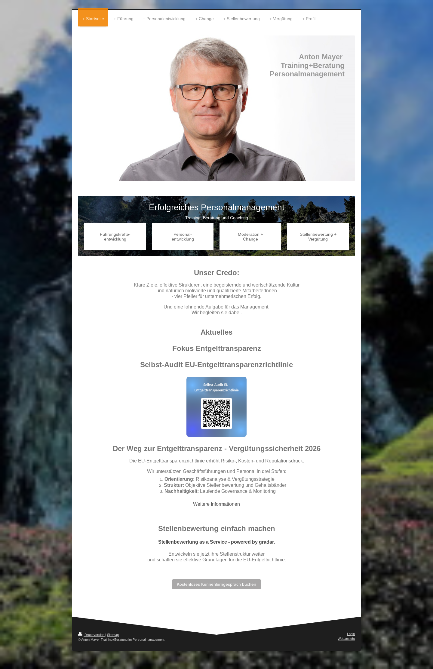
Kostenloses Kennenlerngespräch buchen (216, 584)
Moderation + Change (250, 236)
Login (351, 634)
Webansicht (346, 639)
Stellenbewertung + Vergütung (318, 236)
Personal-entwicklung (183, 236)
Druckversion (91, 635)
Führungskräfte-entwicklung (115, 236)
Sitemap (113, 635)
